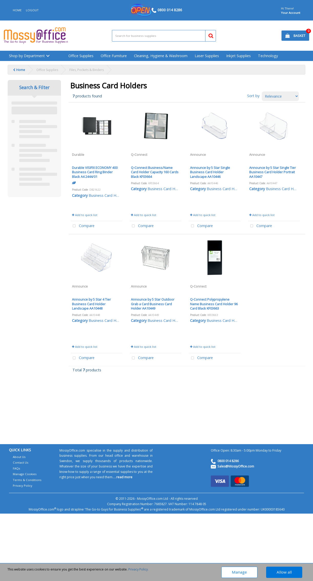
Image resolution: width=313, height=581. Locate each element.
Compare (83, 226)
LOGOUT (32, 10)
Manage (239, 572)
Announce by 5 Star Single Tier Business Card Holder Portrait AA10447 (272, 172)
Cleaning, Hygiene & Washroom (160, 55)
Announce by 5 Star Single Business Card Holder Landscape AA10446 (210, 172)
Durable (78, 154)
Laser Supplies (207, 55)
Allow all (284, 572)
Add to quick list (84, 215)
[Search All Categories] (164, 36)
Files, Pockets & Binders (86, 70)
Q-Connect (139, 154)
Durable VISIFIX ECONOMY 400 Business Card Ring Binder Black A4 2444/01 (95, 172)
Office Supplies (80, 55)
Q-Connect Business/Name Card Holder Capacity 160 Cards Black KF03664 (155, 172)
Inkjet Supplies (238, 55)
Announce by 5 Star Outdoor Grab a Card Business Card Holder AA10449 (152, 304)
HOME (17, 10)
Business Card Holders (108, 195)
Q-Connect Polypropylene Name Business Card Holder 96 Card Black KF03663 (214, 304)
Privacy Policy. (138, 569)
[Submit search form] (209, 35)
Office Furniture (114, 55)
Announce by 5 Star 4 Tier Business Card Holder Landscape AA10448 (91, 304)
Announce (198, 154)
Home (19, 70)
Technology (268, 55)
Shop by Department (27, 55)
